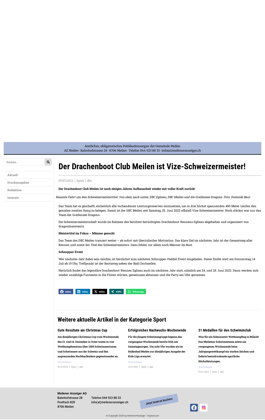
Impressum (153, 416)
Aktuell (12, 175)
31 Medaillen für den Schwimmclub (224, 331)
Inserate (13, 197)
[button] (66, 292)
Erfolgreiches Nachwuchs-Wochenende (157, 331)
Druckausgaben (18, 182)
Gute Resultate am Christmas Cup (82, 331)
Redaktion (14, 190)
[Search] (48, 162)
